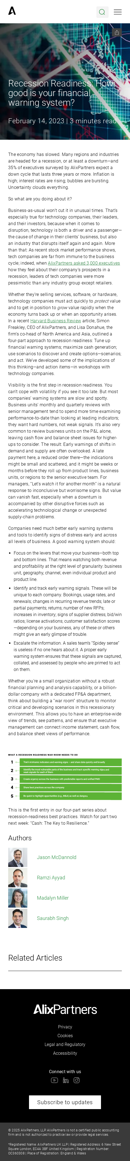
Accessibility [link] (65, 1053)
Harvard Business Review (55, 320)
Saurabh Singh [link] (38, 918)
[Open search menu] (102, 12)
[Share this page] (116, 32)
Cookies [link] (65, 1035)
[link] (12, 12)
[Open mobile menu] (118, 12)
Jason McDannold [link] (42, 857)
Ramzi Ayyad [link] (36, 877)
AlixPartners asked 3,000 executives (84, 263)
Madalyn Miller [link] (38, 898)
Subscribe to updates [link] (65, 1102)
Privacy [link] (65, 1026)
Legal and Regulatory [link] (65, 1044)
